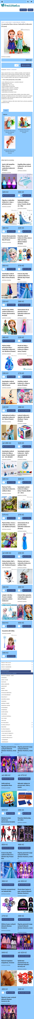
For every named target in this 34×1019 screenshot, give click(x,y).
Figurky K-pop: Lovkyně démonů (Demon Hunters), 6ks (8, 999)
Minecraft (4, 686)
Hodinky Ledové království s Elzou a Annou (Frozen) (24, 383)
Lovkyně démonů (5, 694)
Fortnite (3, 681)
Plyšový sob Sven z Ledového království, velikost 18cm (24, 563)
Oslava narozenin (6, 731)
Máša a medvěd (5, 684)
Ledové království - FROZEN (8, 673)
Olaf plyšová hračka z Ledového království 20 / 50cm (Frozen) (8, 417)
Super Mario (4, 711)
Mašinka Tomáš (5, 703)
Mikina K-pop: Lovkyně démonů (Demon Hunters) (8, 926)
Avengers (4, 677)
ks (20, 195)
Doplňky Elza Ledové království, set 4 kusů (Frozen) (24, 166)
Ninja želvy (4, 696)
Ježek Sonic (4, 690)
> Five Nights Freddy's (7, 733)
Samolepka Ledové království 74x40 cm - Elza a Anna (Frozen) (8, 275)
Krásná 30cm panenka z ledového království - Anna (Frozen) (25, 597)
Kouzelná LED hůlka (8, 631)
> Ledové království (6, 737)
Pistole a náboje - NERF (7, 675)
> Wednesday (4, 741)
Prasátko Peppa (5, 705)
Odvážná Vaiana (5, 699)
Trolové (3, 720)
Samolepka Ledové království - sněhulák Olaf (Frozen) (8, 383)
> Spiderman (4, 739)
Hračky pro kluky (17, 663)
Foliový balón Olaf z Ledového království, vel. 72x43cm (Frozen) (8, 563)
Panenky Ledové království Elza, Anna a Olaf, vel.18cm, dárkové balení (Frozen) (25, 239)
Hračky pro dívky (17, 665)
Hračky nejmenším (17, 667)
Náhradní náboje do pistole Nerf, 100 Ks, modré (24, 785)
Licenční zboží (17, 671)
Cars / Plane (4, 679)
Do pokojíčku (17, 723)
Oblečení (17, 727)
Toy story (4, 718)
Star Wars (4, 714)
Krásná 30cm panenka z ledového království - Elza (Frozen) (9, 238)
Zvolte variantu (8, 195)
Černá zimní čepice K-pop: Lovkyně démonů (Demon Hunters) (24, 891)
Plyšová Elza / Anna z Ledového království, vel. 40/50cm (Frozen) (8, 524)
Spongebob (4, 707)
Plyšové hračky (17, 669)
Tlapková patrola (6, 716)
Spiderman (4, 709)
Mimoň (3, 688)
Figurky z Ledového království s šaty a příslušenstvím (8, 202)
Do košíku (26, 65)
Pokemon (3, 701)
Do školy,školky (17, 725)
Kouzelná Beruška (6, 692)
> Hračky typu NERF (6, 735)
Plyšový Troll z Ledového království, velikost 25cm (8, 489)
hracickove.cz (17, 744)
